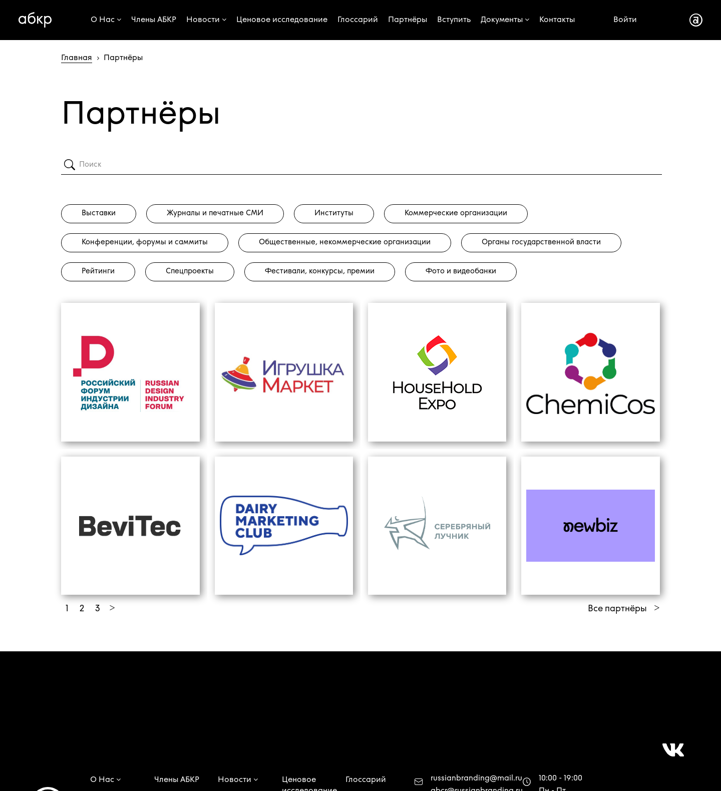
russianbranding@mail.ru (476, 778)
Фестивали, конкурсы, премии (320, 271)
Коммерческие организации (456, 213)
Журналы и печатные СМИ (215, 213)
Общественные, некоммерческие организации (345, 242)
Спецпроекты (190, 271)
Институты (333, 213)
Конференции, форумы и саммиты (145, 242)
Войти (625, 20)
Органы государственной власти (541, 242)
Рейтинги (98, 271)
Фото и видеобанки (461, 271)
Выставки (99, 213)
